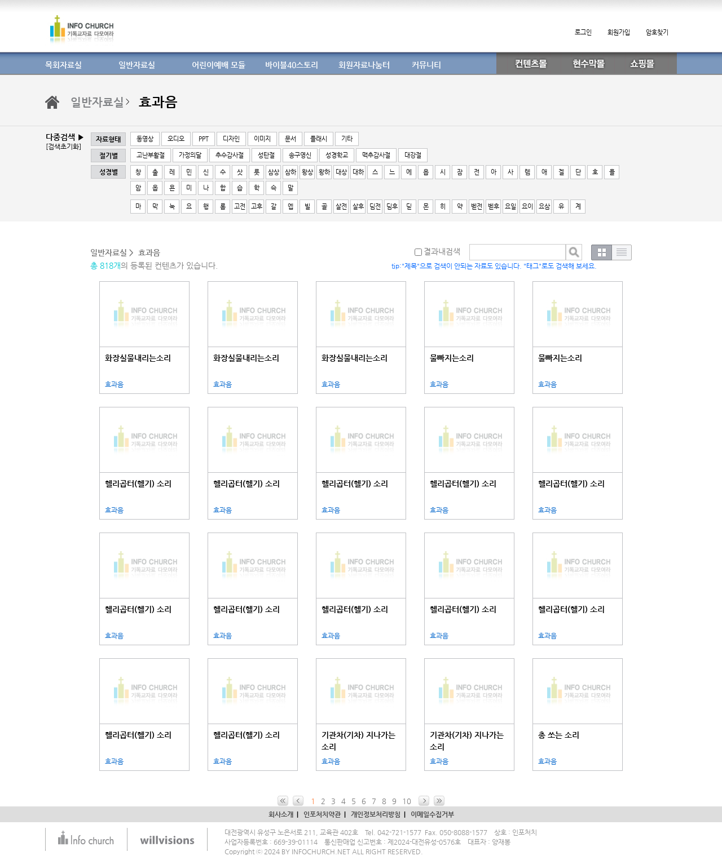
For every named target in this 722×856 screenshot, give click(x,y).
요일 (510, 206)
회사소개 (280, 814)
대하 (358, 172)
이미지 (262, 139)
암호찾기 (657, 32)
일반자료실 (97, 102)
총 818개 (105, 265)
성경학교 (336, 155)
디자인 (231, 139)
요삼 (544, 206)
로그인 (583, 32)
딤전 (375, 206)
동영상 (145, 139)
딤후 (392, 206)
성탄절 (266, 155)
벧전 (476, 206)
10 (406, 801)
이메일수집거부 (432, 814)
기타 (347, 139)
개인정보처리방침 (375, 814)
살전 (341, 206)
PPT (204, 139)
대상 (341, 172)
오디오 (176, 139)
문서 (290, 139)
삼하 (290, 172)
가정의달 (190, 155)
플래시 (318, 139)
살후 (358, 206)
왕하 (324, 172)
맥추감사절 (376, 155)
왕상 (307, 172)
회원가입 (618, 32)
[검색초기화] (63, 146)
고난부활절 (151, 155)
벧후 (493, 206)
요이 (527, 206)
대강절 (412, 155)
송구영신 (300, 155)
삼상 (273, 172)
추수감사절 (229, 155)
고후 (256, 206)
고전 (239, 206)
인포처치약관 (322, 814)
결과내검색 (437, 251)
